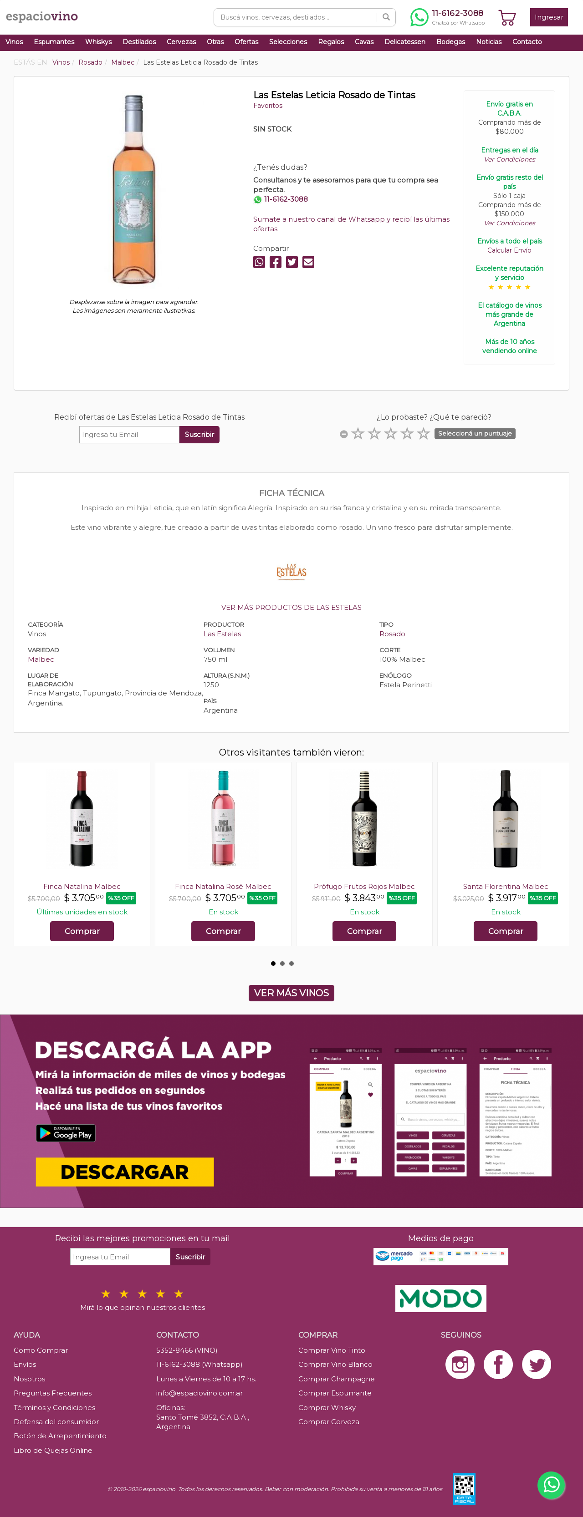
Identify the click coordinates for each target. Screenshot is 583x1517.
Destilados (139, 42)
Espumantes (54, 42)
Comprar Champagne (336, 1379)
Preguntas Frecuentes (53, 1393)
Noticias (488, 42)
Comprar (82, 931)
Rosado (392, 633)
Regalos (331, 42)
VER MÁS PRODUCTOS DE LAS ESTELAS (291, 607)
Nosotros (29, 1379)
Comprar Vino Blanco (335, 1364)
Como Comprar (41, 1350)
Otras (215, 42)
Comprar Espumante (335, 1393)
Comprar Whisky (327, 1407)
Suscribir (199, 434)
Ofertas (246, 42)
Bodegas (450, 42)
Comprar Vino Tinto (331, 1350)
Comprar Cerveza (328, 1421)
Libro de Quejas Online (53, 1450)
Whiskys (98, 42)
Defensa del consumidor (56, 1421)
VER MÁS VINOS (291, 993)
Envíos (25, 1364)
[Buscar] (386, 17)
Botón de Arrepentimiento (60, 1435)
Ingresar (549, 17)
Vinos (14, 42)
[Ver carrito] (507, 17)
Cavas (364, 42)
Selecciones (288, 42)
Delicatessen (404, 42)
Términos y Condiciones (54, 1407)
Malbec (41, 659)
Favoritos (267, 105)
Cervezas (181, 42)
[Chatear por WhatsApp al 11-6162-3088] (447, 17)
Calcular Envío (509, 250)
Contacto (527, 42)
